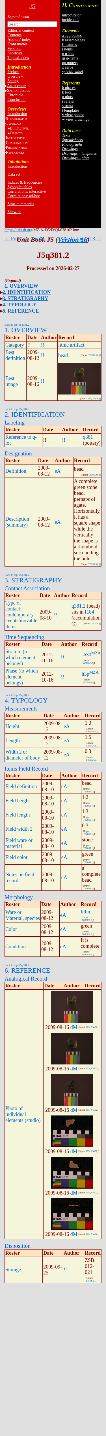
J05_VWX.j (94, 398)
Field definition (21, 786)
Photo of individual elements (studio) (22, 1114)
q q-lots (68, 54)
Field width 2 (19, 829)
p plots (67, 97)
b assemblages (73, 40)
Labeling (15, 422)
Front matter (17, 44)
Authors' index (19, 39)
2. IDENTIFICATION (27, 292)
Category (14, 345)
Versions (14, 48)
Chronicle (15, 95)
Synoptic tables (19, 187)
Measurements (21, 708)
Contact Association (27, 588)
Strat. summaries (20, 204)
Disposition (18, 1246)
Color (11, 929)
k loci (66, 92)
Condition (15, 946)
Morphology (19, 897)
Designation (18, 453)
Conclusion (16, 99)
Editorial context (20, 30)
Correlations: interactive (26, 191)
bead (63, 355)
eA (58, 471)
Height (12, 726)
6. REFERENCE (21, 311)
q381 (88, 437)
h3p (85, 674)
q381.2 (79, 606)
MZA (96, 653)
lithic (86, 912)
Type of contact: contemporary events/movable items (21, 614)
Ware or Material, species (22, 915)
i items (67, 49)
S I (18, 90)
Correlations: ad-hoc (23, 196)
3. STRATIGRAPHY (25, 298)
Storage (13, 1269)
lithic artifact (71, 345)
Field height (17, 800)
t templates (70, 110)
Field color (16, 857)
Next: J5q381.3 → (83, 238)
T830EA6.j (94, 355)
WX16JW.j (88, 663)
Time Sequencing (24, 637)
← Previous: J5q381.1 (27, 238)
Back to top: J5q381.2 (17, 324)
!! (42, 345)
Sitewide (14, 212)
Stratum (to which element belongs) (20, 657)
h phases (68, 88)
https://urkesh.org (18, 230)
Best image (11, 381)
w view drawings (75, 119)
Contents (14, 35)
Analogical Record (26, 978)
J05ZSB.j (91, 1280)
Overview (15, 76)
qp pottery (70, 63)
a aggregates (72, 35)
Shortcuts (14, 53)
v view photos (73, 115)
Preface (13, 72)
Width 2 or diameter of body (22, 755)
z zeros (67, 67)
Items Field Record (26, 768)
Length (12, 740)
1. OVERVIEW (21, 286)
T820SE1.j (88, 791)
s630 (86, 654)
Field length (17, 815)
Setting (13, 81)
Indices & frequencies (24, 182)
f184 (89, 612)
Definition (15, 471)
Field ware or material (19, 843)
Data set (13, 174)
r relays (68, 101)
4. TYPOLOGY (20, 304)
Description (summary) (17, 522)
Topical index (18, 58)
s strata (67, 106)
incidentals (70, 20)
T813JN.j (95, 623)
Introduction (17, 114)
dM (73, 1027)
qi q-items (70, 58)
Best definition (15, 355)
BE (19, 128)
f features (69, 45)
